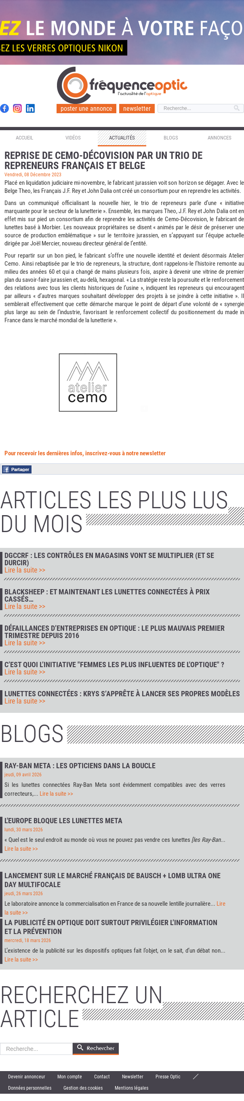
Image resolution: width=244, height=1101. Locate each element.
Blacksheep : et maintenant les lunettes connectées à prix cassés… (107, 595)
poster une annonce (86, 108)
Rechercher (95, 1048)
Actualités (122, 138)
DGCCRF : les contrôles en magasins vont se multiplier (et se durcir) (109, 559)
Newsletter (132, 1077)
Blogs (171, 138)
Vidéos (73, 138)
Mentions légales (131, 1088)
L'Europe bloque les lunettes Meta (63, 820)
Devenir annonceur (26, 1077)
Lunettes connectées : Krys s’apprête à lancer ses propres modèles (122, 693)
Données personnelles (29, 1088)
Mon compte (69, 1077)
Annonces (219, 138)
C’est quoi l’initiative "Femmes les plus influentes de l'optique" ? (114, 664)
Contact (102, 1077)
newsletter (137, 108)
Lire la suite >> (24, 570)
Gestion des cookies (83, 1088)
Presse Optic (168, 1077)
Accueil (24, 138)
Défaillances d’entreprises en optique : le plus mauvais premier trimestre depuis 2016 (114, 632)
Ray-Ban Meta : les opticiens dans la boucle (80, 765)
